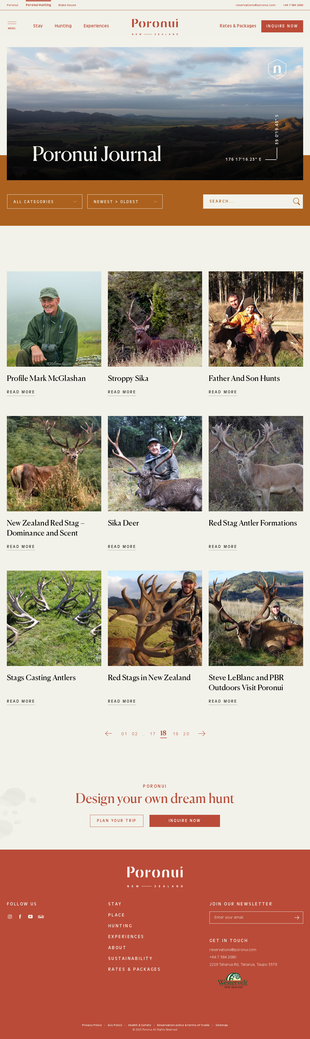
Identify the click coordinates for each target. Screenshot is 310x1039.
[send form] (297, 917)
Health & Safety (139, 1025)
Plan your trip (117, 820)
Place (116, 914)
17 (153, 733)
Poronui (12, 5)
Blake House (67, 5)
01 (124, 733)
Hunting (63, 25)
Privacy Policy (92, 1025)
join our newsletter (241, 903)
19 (176, 733)
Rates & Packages (238, 25)
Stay (38, 25)
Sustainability (130, 958)
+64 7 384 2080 (293, 5)
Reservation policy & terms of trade (183, 1025)
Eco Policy (115, 1025)
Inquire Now (185, 820)
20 (186, 733)
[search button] (297, 201)
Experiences (96, 25)
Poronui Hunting (38, 5)
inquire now (282, 26)
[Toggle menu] (12, 26)
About (117, 947)
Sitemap (222, 1025)
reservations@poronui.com (256, 5)
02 (135, 733)
